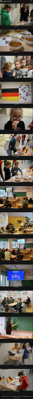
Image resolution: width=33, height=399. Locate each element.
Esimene (3, 396)
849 (14, 396)
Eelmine (7, 396)
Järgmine (25, 396)
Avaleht (4, 1)
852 (19, 396)
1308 (22, 396)
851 (17, 396)
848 (12, 396)
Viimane (29, 396)
